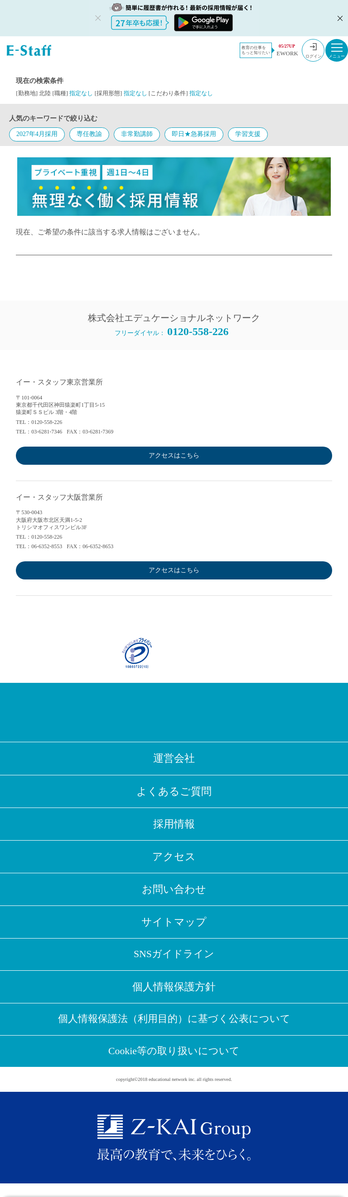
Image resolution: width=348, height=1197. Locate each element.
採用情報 (174, 827)
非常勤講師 (137, 134)
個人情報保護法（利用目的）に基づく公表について (174, 1029)
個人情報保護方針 (174, 996)
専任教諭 (89, 134)
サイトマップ (174, 928)
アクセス (174, 860)
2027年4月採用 (37, 134)
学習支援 (248, 134)
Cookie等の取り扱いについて (174, 1063)
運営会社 (174, 759)
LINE (189, 712)
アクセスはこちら (174, 455)
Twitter (159, 712)
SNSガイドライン (174, 962)
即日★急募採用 (194, 134)
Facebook (129, 712)
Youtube (219, 712)
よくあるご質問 (174, 793)
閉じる (339, 18)
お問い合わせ (174, 894)
